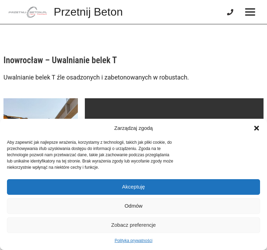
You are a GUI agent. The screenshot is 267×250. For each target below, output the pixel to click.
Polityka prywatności (134, 240)
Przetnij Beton (88, 12)
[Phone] (230, 12)
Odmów (133, 206)
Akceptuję (133, 187)
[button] (256, 128)
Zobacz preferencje (133, 225)
